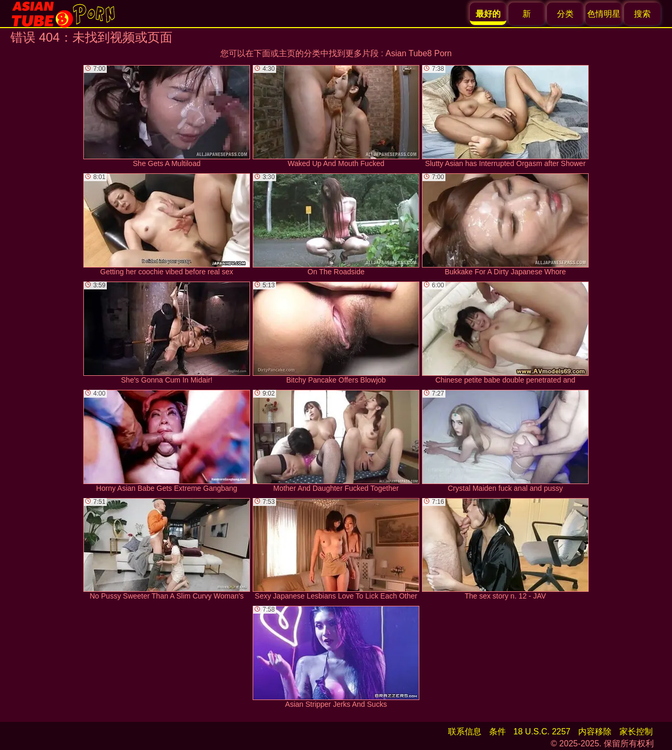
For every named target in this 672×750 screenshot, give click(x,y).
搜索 (642, 13)
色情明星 (603, 13)
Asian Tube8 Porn (418, 53)
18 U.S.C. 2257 (542, 731)
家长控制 (636, 731)
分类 (565, 13)
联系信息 (464, 731)
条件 (497, 731)
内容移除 (595, 731)
